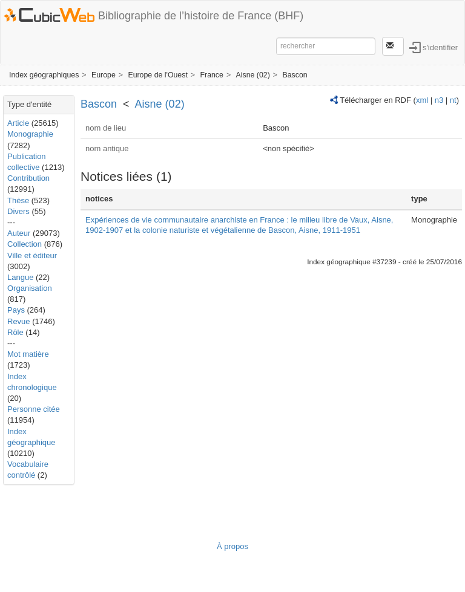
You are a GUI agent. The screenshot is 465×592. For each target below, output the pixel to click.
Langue (20, 277)
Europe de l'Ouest (157, 75)
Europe (103, 75)
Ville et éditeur (32, 255)
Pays (16, 309)
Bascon (294, 75)
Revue (18, 321)
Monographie (30, 133)
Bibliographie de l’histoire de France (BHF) (200, 16)
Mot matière (28, 354)
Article (18, 123)
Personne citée (33, 409)
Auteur (18, 233)
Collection (24, 244)
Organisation (29, 288)
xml (422, 100)
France (211, 75)
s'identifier (440, 46)
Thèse (18, 200)
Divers (18, 211)
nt (453, 100)
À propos (232, 546)
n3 (439, 100)
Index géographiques (44, 75)
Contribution (28, 178)
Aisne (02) (253, 75)
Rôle (15, 332)
